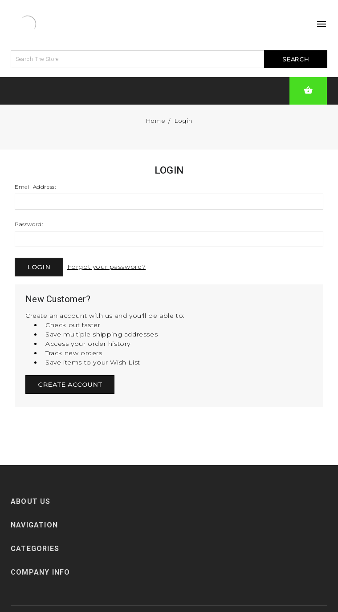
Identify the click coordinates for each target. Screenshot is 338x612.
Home (155, 120)
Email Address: (35, 186)
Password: (29, 224)
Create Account (70, 385)
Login (183, 120)
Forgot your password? (106, 267)
